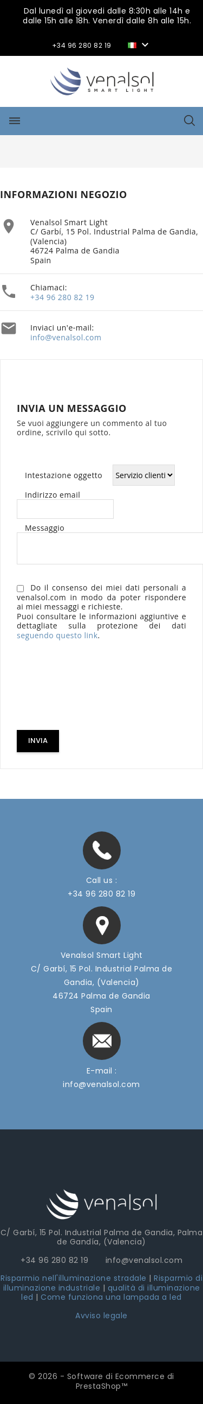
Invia (38, 740)
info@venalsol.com (65, 337)
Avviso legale (101, 1315)
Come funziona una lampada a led (111, 1297)
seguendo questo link (57, 635)
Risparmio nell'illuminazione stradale (74, 1278)
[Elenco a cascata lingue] (140, 44)
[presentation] (99, 687)
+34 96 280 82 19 (62, 297)
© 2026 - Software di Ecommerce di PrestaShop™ (101, 1381)
